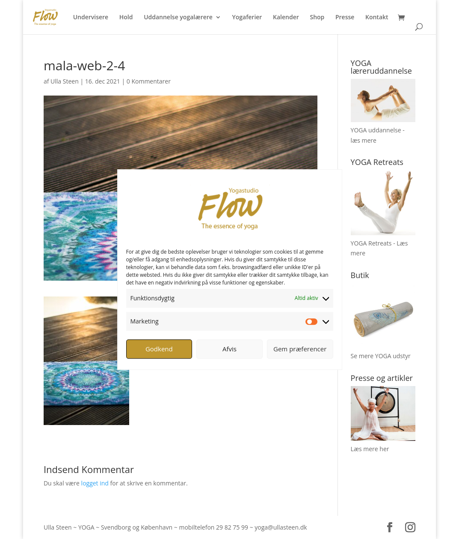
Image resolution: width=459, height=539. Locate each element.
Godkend (159, 348)
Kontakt (376, 17)
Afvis (229, 348)
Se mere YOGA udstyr (381, 356)
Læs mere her (370, 449)
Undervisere (91, 17)
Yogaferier (247, 17)
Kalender (286, 17)
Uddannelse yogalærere (178, 17)
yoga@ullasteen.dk (281, 527)
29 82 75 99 (232, 527)
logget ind (95, 483)
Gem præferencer (299, 348)
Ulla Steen (64, 81)
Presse (344, 17)
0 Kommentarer (149, 81)
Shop (317, 17)
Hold (126, 17)
